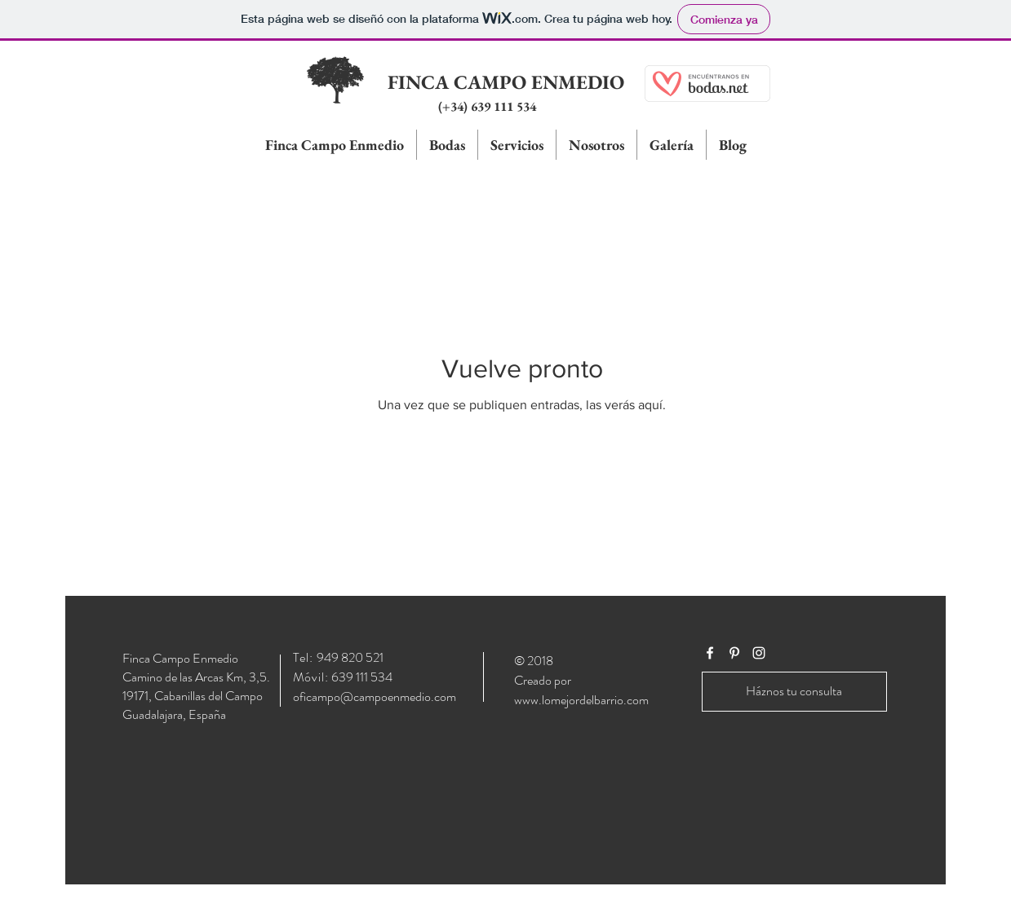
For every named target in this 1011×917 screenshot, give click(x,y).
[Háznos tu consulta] (794, 692)
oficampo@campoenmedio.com (374, 696)
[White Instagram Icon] (759, 653)
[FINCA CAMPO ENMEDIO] (506, 82)
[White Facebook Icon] (710, 653)
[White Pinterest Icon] (734, 653)
